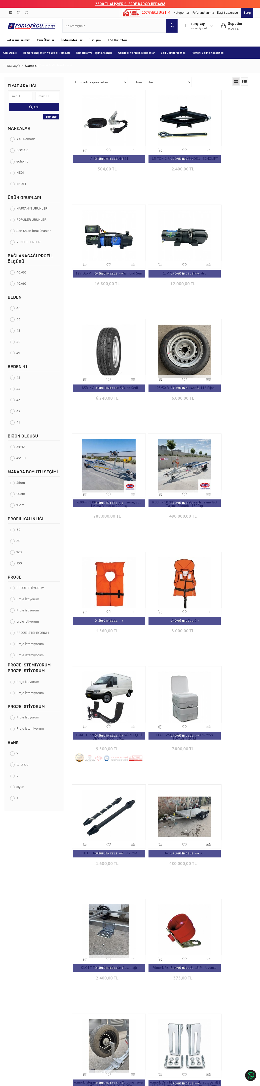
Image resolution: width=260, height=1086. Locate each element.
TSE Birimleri (117, 44)
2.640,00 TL (161, 913)
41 (20, 357)
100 (21, 567)
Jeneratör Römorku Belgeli (161, 579)
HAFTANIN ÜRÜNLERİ (34, 212)
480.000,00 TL (161, 378)
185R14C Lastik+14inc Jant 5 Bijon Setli (161, 262)
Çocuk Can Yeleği (101, 470)
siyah (22, 791)
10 (187, 953)
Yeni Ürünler (46, 44)
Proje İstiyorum (29, 603)
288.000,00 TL (101, 378)
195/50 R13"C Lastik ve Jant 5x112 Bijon (220, 262)
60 (20, 544)
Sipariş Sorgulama (67, 987)
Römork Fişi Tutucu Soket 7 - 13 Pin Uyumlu (102, 686)
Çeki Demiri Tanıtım (18, 69)
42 (20, 345)
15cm (22, 509)
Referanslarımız (203, 12)
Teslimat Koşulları (67, 994)
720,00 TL (101, 808)
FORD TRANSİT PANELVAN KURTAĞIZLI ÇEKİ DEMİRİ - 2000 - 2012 (161, 474)
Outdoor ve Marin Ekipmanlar (139, 56)
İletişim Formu (109, 994)
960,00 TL (161, 808)
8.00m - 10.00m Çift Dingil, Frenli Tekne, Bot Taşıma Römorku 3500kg (160, 367)
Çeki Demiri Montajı (176, 56)
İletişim (95, 44)
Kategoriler (182, 12)
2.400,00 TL (161, 167)
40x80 (23, 276)
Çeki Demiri (13, 56)
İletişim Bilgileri (110, 987)
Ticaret (105, 1080)
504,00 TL (101, 164)
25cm (22, 487)
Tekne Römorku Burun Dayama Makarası (161, 798)
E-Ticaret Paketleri (127, 1080)
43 (20, 334)
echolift (24, 165)
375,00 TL (101, 696)
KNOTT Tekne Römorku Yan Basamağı (220, 581)
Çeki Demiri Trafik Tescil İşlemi (56, 69)
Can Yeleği (220, 365)
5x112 (22, 451)
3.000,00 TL (101, 479)
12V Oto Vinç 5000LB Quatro (101, 260)
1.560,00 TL (220, 374)
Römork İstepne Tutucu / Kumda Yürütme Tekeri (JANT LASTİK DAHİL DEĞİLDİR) (161, 688)
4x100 (23, 462)
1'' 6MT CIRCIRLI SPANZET (101, 155)
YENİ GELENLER (30, 246)
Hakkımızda (18, 987)
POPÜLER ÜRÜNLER (33, 223)
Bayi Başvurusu (228, 12)
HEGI (22, 176)
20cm (22, 498)
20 (204, 953)
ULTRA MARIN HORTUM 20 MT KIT (220, 796)
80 (20, 533)
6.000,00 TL (220, 273)
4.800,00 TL (161, 700)
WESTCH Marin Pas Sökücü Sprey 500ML (161, 903)
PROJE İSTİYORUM (32, 592)
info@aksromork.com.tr (160, 1008)
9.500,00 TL (161, 486)
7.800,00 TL (220, 483)
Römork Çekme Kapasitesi (211, 56)
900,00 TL (220, 703)
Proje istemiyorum (32, 659)
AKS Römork (27, 143)
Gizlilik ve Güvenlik (68, 1009)
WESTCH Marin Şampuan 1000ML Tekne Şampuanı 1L (220, 903)
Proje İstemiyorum (32, 648)
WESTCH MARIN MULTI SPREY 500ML (101, 903)
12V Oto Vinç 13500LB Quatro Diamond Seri (220, 157)
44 (20, 323)
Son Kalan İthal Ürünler (35, 235)
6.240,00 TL (161, 273)
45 (20, 312)
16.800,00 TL (220, 167)
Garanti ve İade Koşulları (72, 1002)
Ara (35, 111)
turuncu (24, 768)
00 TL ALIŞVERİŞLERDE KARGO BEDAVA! (132, 3)
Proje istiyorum (29, 614)
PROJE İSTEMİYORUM (34, 636)
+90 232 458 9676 (162, 999)
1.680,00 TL (101, 591)
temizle (52, 120)
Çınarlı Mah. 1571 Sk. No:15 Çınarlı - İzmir (163, 989)
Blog (247, 12)
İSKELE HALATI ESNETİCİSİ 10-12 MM (101, 581)
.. (195, 953)
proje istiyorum (29, 625)
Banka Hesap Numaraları (27, 994)
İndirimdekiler (72, 44)
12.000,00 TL (101, 269)
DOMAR (24, 154)
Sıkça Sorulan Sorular (114, 1002)
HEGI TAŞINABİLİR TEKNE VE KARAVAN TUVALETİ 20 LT (220, 472)
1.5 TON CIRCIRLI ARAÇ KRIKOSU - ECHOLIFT (160, 157)
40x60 (23, 287)
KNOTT (23, 188)
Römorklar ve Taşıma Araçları (97, 56)
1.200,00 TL (220, 805)
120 (21, 556)
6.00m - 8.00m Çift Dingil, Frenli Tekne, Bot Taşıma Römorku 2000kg (101, 367)
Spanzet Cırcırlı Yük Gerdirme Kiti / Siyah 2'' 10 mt (101, 798)
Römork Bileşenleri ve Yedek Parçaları (50, 56)
